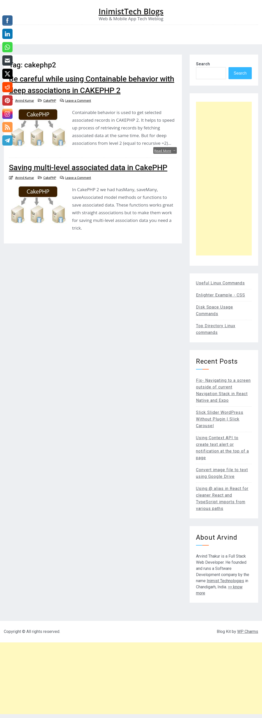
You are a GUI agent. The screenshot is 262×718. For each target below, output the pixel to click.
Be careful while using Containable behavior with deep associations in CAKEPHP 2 (91, 84)
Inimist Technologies (225, 580)
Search (203, 63)
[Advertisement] (224, 178)
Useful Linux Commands (220, 283)
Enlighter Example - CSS (220, 295)
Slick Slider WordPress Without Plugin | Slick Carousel (219, 419)
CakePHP (49, 100)
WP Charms (247, 631)
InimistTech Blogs (131, 11)
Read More (165, 150)
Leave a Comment (78, 100)
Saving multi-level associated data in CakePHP (88, 167)
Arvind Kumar (24, 100)
